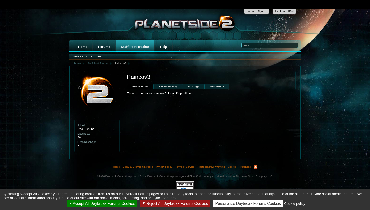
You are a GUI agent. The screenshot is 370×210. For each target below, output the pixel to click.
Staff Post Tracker (135, 47)
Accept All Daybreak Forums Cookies (102, 203)
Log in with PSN (284, 11)
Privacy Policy (164, 166)
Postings (193, 86)
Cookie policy (294, 203)
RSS (255, 167)
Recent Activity (168, 86)
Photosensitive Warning (211, 166)
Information (217, 86)
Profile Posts (140, 86)
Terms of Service (185, 166)
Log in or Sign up (256, 11)
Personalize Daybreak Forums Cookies (248, 203)
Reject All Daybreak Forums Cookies (175, 203)
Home (82, 47)
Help (163, 47)
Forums (104, 47)
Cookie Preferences (239, 166)
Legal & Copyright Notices (138, 166)
